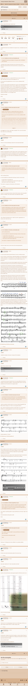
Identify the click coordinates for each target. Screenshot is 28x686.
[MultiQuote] (1, 33)
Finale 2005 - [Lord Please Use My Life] (10, 646)
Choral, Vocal (16, 9)
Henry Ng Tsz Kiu (5, 54)
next (22, 487)
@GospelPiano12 (5, 109)
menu (24, 487)
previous (20, 487)
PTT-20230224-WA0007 (8, 489)
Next (24, 18)
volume (18, 487)
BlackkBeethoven (5, 9)
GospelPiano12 (14, 502)
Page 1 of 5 (14, 18)
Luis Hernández (5, 44)
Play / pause (4, 487)
